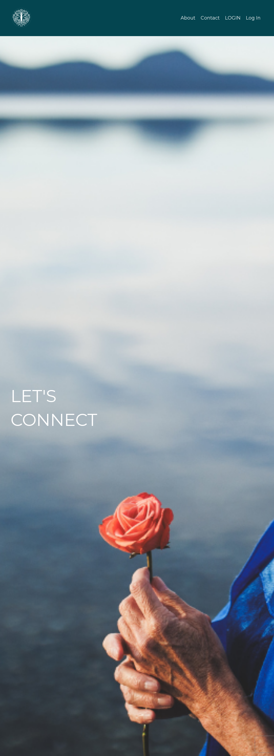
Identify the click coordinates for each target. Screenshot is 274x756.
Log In (253, 18)
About (188, 18)
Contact (210, 18)
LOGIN (233, 18)
